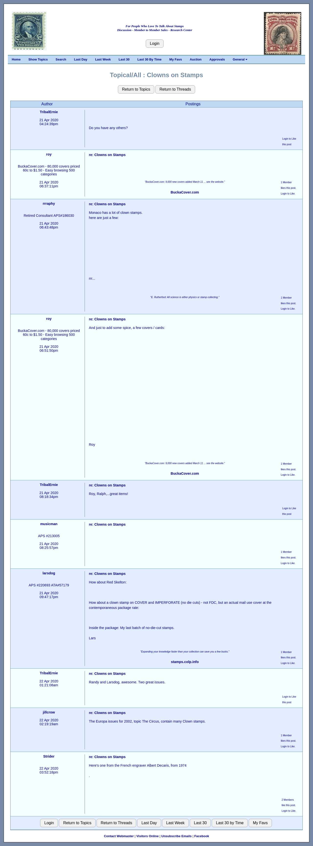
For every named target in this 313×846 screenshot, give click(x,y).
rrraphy (49, 203)
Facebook (201, 836)
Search (61, 59)
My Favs (175, 59)
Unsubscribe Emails (176, 836)
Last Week (103, 59)
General (240, 59)
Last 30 (124, 59)
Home (16, 59)
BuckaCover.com (185, 192)
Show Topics (38, 59)
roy (49, 154)
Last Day (80, 59)
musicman (48, 524)
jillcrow (49, 712)
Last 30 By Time (149, 59)
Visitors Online (147, 836)
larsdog (49, 573)
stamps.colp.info (185, 662)
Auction (195, 59)
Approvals (217, 59)
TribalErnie (49, 112)
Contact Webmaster (119, 836)
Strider (49, 756)
